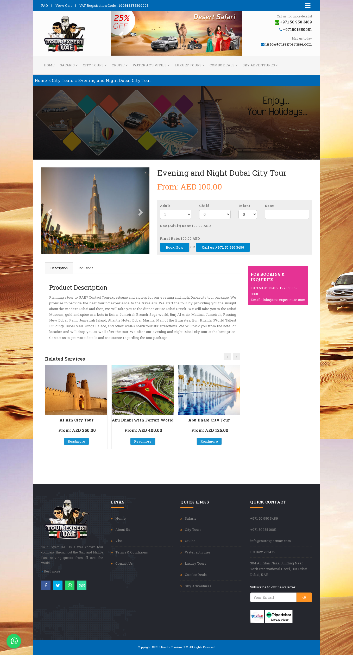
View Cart (63, 5)
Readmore (76, 441)
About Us (122, 529)
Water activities (151, 65)
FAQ (44, 5)
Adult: (165, 205)
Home (49, 65)
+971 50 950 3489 (264, 518)
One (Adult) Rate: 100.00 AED (185, 225)
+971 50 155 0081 (263, 529)
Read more (50, 571)
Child (204, 205)
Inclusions (86, 268)
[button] (121, 33)
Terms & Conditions (131, 552)
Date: (269, 205)
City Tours (94, 65)
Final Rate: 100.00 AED (180, 238)
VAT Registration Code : (113, 5)
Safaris (69, 65)
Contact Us (124, 563)
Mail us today (302, 38)
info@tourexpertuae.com (270, 540)
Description (59, 268)
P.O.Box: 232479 (262, 552)
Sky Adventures (260, 65)
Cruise (120, 65)
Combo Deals (223, 65)
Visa (119, 540)
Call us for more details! (294, 16)
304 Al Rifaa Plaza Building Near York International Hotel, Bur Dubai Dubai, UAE (278, 569)
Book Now (175, 247)
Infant (244, 205)
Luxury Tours (189, 65)
